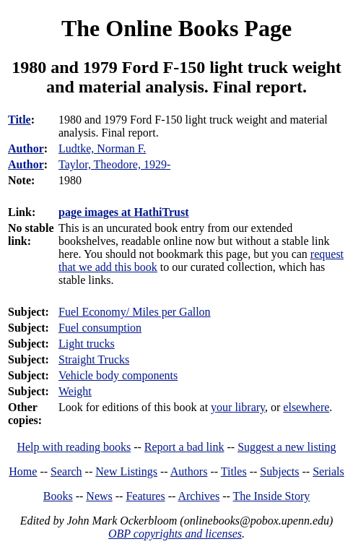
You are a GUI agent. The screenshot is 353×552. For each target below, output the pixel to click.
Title (19, 119)
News (99, 496)
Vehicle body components (118, 375)
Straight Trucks (93, 359)
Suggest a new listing (286, 447)
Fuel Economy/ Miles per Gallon (134, 312)
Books (58, 496)
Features (145, 496)
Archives (198, 496)
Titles (234, 471)
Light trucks (86, 343)
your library (238, 407)
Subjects (279, 471)
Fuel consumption (99, 328)
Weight (75, 391)
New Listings (126, 471)
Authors (189, 471)
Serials (328, 471)
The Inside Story (271, 496)
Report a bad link (184, 447)
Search (66, 471)
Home (23, 471)
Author (26, 148)
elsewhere (306, 407)
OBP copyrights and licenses (175, 533)
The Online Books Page (176, 28)
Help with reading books (74, 447)
